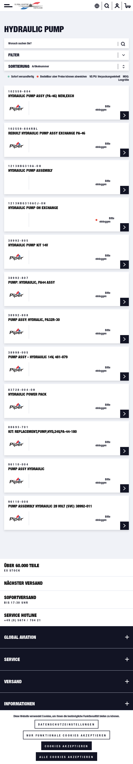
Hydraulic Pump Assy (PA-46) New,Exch (41, 96)
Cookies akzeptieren (66, 746)
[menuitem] (6, 6)
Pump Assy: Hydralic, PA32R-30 (34, 320)
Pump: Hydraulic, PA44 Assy (31, 282)
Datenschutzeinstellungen (66, 724)
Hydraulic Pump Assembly (30, 170)
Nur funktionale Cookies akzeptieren (66, 735)
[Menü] (6, 5)
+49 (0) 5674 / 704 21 (22, 620)
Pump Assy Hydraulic (26, 469)
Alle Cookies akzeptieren (66, 757)
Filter (14, 54)
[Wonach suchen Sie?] (66, 43)
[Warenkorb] (127, 6)
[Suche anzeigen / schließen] (107, 6)
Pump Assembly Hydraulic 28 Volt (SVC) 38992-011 (50, 506)
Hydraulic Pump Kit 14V (28, 245)
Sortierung (18, 66)
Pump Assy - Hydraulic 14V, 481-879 (38, 357)
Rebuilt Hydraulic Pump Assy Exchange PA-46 (46, 133)
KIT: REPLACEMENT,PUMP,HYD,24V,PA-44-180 (42, 432)
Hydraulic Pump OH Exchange (33, 208)
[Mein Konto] (117, 6)
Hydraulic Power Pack (27, 394)
